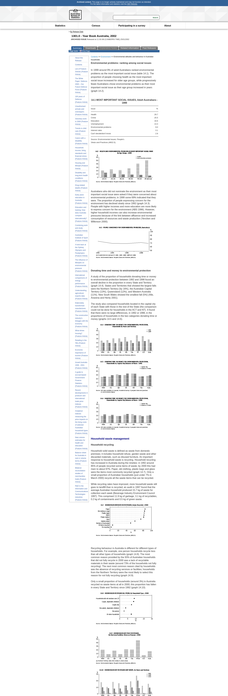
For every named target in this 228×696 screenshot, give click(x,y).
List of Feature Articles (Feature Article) (81, 71)
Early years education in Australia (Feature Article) (81, 199)
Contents (78, 65)
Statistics (60, 25)
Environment (106, 57)
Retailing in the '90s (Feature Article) (81, 343)
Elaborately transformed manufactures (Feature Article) (81, 307)
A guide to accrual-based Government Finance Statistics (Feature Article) (81, 379)
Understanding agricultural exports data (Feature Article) (81, 294)
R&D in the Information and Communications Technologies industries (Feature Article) (81, 493)
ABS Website (132, 4)
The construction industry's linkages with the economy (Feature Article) (81, 321)
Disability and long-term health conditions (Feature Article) (81, 177)
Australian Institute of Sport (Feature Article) (81, 238)
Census (96, 25)
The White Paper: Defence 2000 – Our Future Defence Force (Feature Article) (81, 85)
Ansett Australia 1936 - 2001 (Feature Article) (81, 365)
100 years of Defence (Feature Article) (81, 99)
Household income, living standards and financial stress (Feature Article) (81, 153)
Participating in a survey (131, 25)
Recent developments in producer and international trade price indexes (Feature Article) (81, 398)
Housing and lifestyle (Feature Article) (81, 165)
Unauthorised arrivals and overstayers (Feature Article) (81, 110)
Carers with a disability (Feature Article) (81, 141)
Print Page (85, 51)
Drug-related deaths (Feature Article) (81, 188)
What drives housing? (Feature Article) (81, 333)
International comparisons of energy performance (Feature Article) (81, 280)
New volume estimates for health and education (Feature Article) (81, 443)
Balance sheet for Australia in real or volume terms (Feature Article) (81, 458)
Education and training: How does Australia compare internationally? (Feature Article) (81, 214)
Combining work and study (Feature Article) (81, 228)
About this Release (79, 59)
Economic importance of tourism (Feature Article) (81, 354)
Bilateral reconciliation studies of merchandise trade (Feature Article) (80, 475)
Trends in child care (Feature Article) (81, 131)
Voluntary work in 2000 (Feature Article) (81, 121)
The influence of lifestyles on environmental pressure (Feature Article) (81, 265)
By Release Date (76, 32)
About (167, 25)
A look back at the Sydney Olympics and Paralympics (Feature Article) (81, 250)
